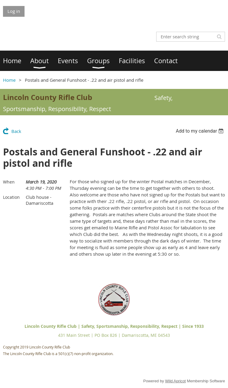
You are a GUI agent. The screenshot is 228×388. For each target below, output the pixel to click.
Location (11, 197)
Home (9, 80)
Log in (13, 11)
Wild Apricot (175, 381)
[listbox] (200, 131)
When (9, 182)
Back (16, 131)
